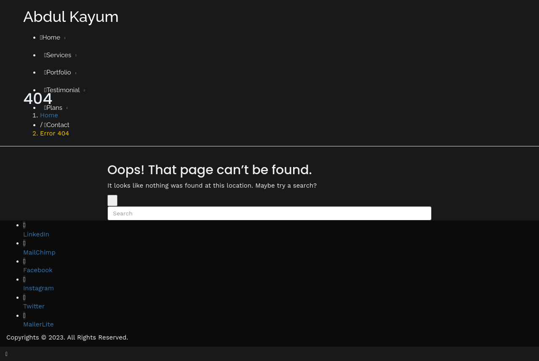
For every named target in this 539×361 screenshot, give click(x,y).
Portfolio (57, 72)
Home (50, 37)
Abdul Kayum (71, 16)
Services (57, 55)
